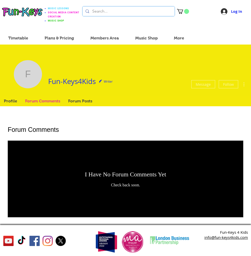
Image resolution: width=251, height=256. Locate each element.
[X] (61, 241)
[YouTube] (8, 241)
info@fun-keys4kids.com (226, 237)
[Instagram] (48, 241)
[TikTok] (21, 241)
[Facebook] (34, 241)
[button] (183, 11)
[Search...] (128, 11)
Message (203, 84)
